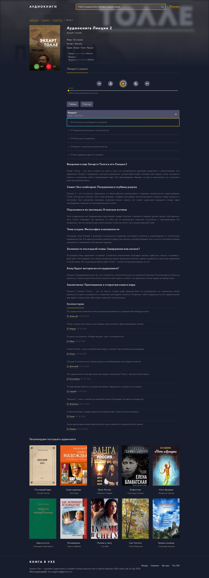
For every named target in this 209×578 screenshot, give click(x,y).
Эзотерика (78, 40)
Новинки (155, 566)
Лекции (71, 54)
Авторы (165, 566)
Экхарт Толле (74, 34)
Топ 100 (176, 566)
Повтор (87, 104)
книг (93, 569)
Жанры (174, 7)
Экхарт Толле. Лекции (83, 48)
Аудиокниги (43, 7)
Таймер (72, 104)
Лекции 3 (72, 60)
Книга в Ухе (35, 569)
